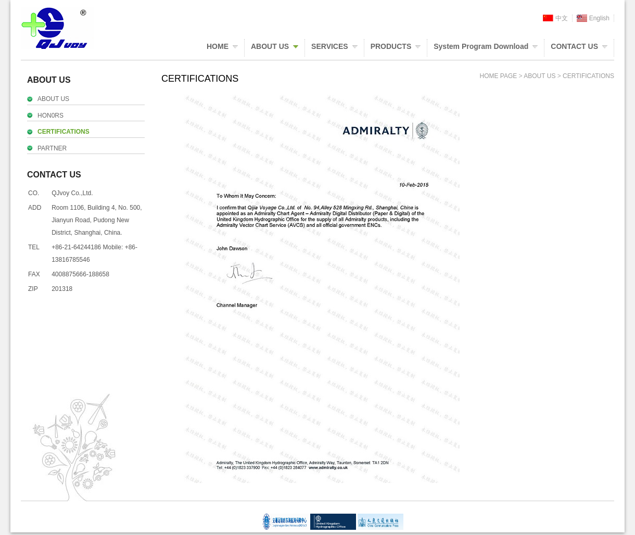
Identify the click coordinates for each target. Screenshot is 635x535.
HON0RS (50, 115)
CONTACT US (574, 46)
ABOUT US (270, 46)
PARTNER (52, 148)
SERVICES (329, 46)
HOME (217, 46)
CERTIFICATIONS (63, 131)
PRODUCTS (391, 46)
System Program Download (481, 46)
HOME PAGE (498, 76)
